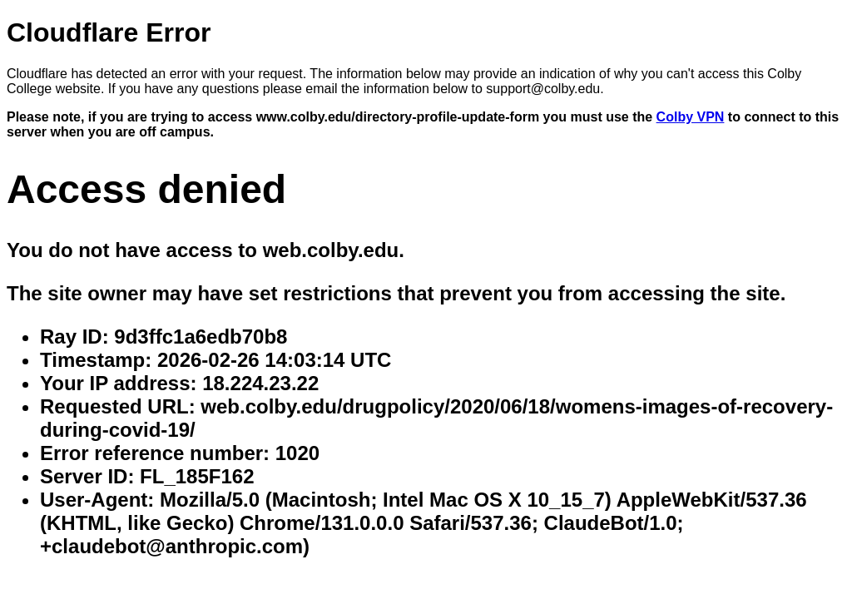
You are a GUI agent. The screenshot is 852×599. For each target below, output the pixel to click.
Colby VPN (690, 117)
